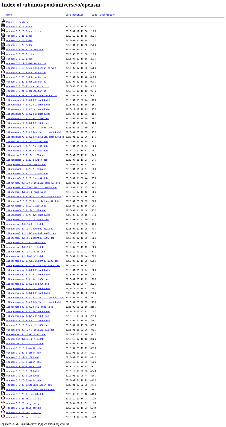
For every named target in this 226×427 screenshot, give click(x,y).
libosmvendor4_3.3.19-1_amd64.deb (28, 104)
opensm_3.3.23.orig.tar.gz (23, 403)
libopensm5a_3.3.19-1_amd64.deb (27, 173)
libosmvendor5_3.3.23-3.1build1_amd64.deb (33, 132)
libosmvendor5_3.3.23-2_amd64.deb (28, 113)
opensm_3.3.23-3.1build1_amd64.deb (29, 384)
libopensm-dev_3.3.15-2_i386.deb (27, 315)
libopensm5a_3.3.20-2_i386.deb (26, 210)
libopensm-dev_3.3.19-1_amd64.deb (28, 274)
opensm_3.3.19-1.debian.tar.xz (26, 63)
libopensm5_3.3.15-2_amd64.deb (26, 242)
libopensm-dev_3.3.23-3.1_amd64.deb (29, 306)
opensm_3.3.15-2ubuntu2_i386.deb (27, 325)
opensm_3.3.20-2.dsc (19, 44)
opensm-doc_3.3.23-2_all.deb (25, 343)
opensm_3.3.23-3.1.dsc (20, 54)
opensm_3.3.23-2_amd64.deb (23, 380)
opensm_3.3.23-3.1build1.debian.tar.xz (31, 95)
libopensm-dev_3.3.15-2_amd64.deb (28, 311)
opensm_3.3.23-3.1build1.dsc (25, 49)
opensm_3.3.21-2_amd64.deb (23, 366)
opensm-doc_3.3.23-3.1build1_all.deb (30, 329)
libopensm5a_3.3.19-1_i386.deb (26, 205)
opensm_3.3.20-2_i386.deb (22, 375)
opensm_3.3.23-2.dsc (19, 40)
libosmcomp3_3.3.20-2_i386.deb (26, 168)
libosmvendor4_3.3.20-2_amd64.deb (28, 100)
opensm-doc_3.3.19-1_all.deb (25, 247)
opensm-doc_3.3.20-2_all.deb (25, 256)
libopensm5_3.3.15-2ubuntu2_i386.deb (30, 237)
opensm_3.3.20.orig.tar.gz (23, 417)
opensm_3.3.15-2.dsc (19, 26)
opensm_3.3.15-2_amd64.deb (23, 361)
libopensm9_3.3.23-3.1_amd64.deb (27, 219)
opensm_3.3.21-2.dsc (19, 35)
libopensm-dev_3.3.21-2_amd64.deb (28, 288)
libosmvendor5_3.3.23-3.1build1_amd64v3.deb (35, 136)
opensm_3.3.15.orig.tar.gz (23, 407)
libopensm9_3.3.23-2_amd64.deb (26, 164)
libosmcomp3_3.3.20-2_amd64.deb (27, 146)
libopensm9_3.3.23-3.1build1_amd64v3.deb (33, 182)
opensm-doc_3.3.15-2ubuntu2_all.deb (29, 228)
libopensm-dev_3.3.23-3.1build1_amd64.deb (33, 302)
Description (107, 14)
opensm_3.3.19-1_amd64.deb (23, 348)
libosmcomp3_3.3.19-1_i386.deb (26, 155)
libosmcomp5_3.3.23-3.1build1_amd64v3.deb (33, 196)
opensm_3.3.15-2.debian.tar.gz (26, 72)
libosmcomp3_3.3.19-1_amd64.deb (27, 141)
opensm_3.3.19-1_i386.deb (22, 357)
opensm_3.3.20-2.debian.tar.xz (26, 77)
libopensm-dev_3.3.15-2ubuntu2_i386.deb (32, 260)
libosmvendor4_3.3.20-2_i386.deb (27, 123)
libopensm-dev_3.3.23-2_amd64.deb (28, 293)
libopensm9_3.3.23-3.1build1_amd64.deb (31, 187)
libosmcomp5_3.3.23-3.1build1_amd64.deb (32, 201)
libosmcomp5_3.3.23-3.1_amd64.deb (28, 214)
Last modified (74, 14)
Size (94, 14)
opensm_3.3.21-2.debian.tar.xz (26, 90)
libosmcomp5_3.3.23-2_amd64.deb (27, 159)
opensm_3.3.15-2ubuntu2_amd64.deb (28, 320)
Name (9, 14)
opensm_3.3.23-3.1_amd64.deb (25, 394)
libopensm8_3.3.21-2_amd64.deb (26, 191)
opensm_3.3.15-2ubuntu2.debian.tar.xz (31, 67)
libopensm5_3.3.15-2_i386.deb (25, 251)
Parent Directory (17, 21)
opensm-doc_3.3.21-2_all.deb (25, 338)
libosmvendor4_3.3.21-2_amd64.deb (28, 109)
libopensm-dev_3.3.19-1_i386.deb (27, 279)
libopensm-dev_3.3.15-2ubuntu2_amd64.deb (33, 265)
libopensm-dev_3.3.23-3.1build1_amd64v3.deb (35, 297)
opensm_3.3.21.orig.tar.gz (23, 398)
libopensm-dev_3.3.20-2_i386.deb (27, 283)
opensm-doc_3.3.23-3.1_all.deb (26, 334)
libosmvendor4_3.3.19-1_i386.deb (27, 118)
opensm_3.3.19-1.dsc (19, 58)
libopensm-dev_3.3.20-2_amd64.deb (28, 270)
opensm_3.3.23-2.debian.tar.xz (26, 81)
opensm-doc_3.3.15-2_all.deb (25, 224)
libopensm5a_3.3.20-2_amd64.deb (27, 178)
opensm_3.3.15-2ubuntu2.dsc (24, 31)
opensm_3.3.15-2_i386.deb (22, 371)
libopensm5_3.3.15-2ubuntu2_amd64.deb (31, 233)
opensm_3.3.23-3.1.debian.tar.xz (27, 86)
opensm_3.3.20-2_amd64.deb (23, 352)
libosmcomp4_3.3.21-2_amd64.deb (27, 150)
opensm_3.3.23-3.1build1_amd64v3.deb (30, 389)
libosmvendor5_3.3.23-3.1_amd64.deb (29, 127)
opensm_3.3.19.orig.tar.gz (23, 412)
